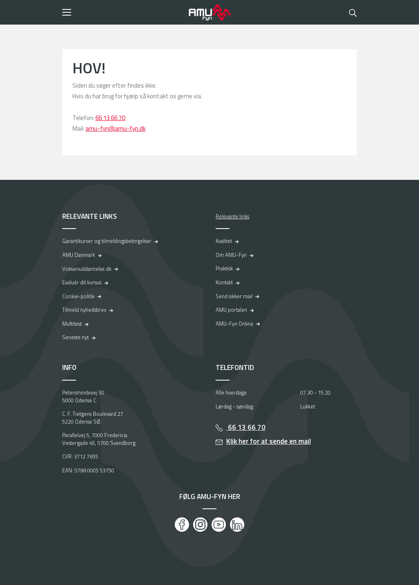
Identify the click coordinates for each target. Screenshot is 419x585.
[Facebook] (182, 524)
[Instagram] (200, 524)
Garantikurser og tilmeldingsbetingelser (106, 241)
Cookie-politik (78, 296)
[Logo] (209, 12)
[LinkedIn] (237, 524)
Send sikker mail (234, 296)
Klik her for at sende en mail (268, 441)
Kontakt (224, 282)
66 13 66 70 (110, 117)
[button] (122, 12)
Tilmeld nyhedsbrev (84, 310)
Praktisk (224, 268)
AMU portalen (231, 310)
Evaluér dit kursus (81, 282)
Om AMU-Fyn (231, 255)
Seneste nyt (75, 337)
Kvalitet (224, 241)
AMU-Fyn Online (234, 324)
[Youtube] (219, 524)
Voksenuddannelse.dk (86, 269)
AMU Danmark (78, 255)
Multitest (72, 324)
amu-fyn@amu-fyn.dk (116, 128)
